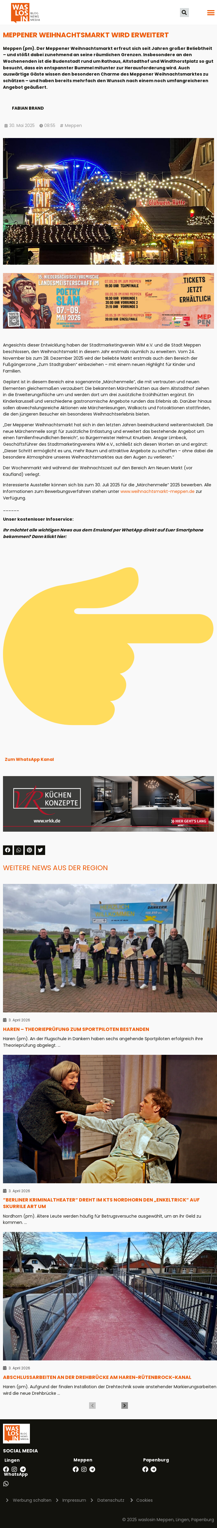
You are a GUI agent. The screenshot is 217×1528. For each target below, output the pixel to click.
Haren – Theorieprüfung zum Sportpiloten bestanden (76, 1029)
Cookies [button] (144, 1500)
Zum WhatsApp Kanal (29, 759)
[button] (184, 12)
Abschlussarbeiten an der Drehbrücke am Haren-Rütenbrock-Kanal (97, 1377)
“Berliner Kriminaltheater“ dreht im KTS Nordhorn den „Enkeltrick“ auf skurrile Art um (101, 1203)
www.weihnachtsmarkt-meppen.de (157, 491)
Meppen (73, 125)
